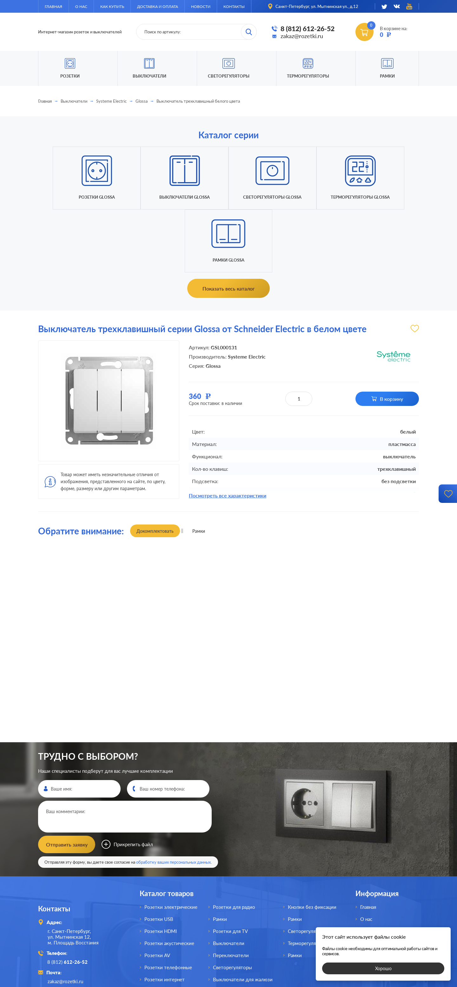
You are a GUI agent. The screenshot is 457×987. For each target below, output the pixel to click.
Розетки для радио (234, 843)
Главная (53, 6)
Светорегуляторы (228, 76)
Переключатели (231, 892)
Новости (200, 6)
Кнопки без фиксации (312, 843)
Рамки (387, 76)
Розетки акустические (169, 880)
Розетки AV (157, 892)
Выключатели (74, 101)
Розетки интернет (164, 916)
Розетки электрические (170, 843)
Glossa (142, 101)
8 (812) (68, 898)
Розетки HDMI (160, 868)
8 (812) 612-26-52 (307, 28)
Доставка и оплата (157, 6)
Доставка (370, 880)
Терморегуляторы (308, 76)
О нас (81, 6)
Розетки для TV (230, 868)
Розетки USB (158, 856)
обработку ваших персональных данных (173, 798)
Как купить (112, 6)
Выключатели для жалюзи (243, 916)
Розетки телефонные (168, 904)
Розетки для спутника (168, 928)
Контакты (234, 6)
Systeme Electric (111, 101)
